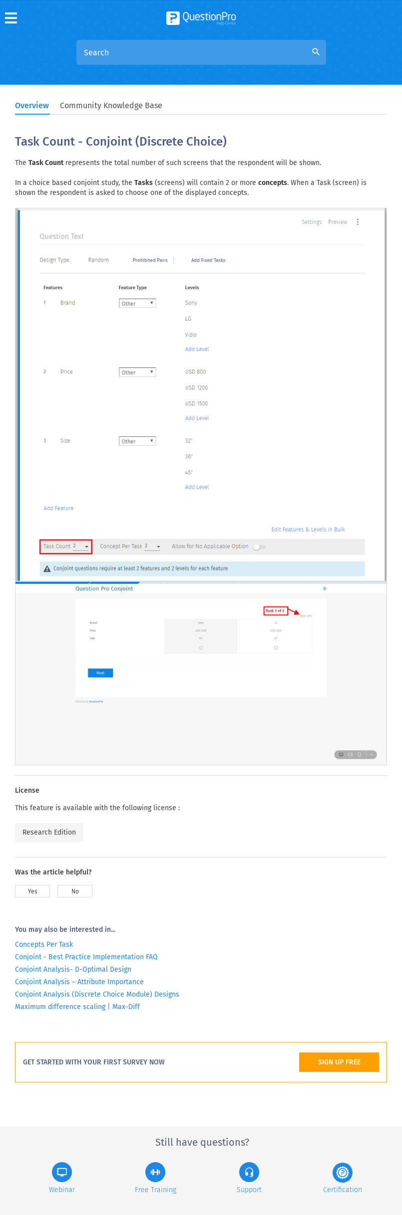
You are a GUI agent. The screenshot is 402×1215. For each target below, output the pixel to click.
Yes (32, 891)
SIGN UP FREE (339, 1062)
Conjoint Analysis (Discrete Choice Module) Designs (97, 994)
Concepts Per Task (44, 944)
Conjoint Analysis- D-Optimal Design (73, 969)
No (75, 891)
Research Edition (49, 832)
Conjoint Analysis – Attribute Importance (79, 982)
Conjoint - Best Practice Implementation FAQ (86, 957)
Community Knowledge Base (111, 105)
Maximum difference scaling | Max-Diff (77, 1007)
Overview (32, 105)
